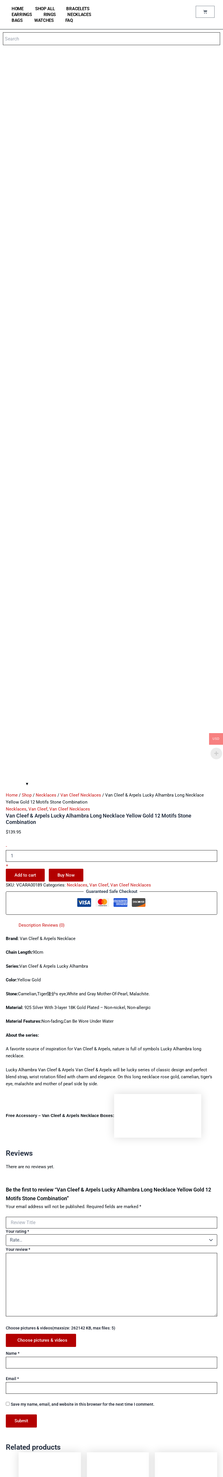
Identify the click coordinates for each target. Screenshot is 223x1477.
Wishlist (89, 1382)
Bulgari (14, 1366)
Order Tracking (95, 1374)
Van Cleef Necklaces (80, 380)
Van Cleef (37, 394)
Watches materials (98, 1311)
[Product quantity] (111, 441)
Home (12, 380)
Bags (17, 20)
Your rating (17, 816)
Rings (50, 14)
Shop (27, 380)
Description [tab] (30, 510)
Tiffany (15, 1382)
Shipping (90, 1434)
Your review (18, 834)
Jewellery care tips (98, 1326)
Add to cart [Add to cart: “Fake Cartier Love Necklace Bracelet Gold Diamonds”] (50, 1246)
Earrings (22, 14)
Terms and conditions (101, 1418)
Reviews (90, 1358)
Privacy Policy (94, 1426)
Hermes (15, 1397)
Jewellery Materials (99, 1319)
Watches (44, 20)
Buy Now (66, 460)
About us (90, 1410)
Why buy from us (97, 1334)
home (18, 8)
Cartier (14, 1374)
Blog (86, 1350)
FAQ (69, 20)
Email (12, 964)
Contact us (92, 1342)
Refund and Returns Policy (105, 1442)
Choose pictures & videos (42, 925)
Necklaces (79, 14)
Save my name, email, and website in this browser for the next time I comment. (82, 989)
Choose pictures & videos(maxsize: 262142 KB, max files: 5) (60, 913)
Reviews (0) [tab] (53, 510)
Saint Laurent (20, 1405)
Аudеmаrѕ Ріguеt (23, 1413)
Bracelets (77, 8)
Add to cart (25, 460)
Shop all (45, 8)
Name (12, 938)
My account (92, 1366)
